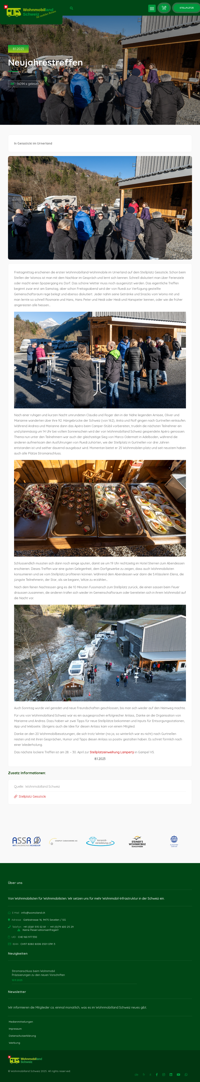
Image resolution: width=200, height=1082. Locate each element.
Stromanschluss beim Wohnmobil (33, 971)
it (150, 1075)
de (136, 1075)
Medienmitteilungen (21, 1021)
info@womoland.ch (33, 912)
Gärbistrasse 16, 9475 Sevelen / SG (44, 919)
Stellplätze (187, 7)
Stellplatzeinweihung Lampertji (112, 752)
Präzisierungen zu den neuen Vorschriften (38, 975)
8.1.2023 (18, 49)
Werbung (14, 1042)
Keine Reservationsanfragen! (41, 929)
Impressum (15, 1028)
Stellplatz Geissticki (30, 796)
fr (144, 1075)
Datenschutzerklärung (22, 1035)
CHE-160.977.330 (27, 936)
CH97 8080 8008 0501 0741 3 (38, 943)
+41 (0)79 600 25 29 (62, 926)
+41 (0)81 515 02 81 (34, 926)
